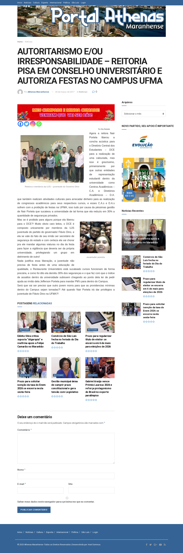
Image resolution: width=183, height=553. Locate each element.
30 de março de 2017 (64, 92)
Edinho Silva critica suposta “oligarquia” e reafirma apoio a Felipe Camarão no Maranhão (141, 238)
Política (66, 3)
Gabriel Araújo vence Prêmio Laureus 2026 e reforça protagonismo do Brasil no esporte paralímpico (98, 388)
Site (70, 484)
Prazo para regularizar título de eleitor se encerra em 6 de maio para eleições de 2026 (154, 285)
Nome (21, 470)
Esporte (44, 3)
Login (83, 3)
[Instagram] (33, 124)
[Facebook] (20, 124)
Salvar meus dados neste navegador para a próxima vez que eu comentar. (56, 501)
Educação (25, 375)
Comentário (24, 430)
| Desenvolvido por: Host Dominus (85, 545)
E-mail (21, 484)
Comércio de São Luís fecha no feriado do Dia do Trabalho (64, 339)
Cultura (36, 3)
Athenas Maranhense (38, 92)
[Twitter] (26, 124)
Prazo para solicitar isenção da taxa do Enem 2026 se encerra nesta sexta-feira (154, 311)
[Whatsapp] (39, 124)
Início (19, 3)
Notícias (27, 3)
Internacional (55, 3)
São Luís (75, 3)
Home (20, 42)
